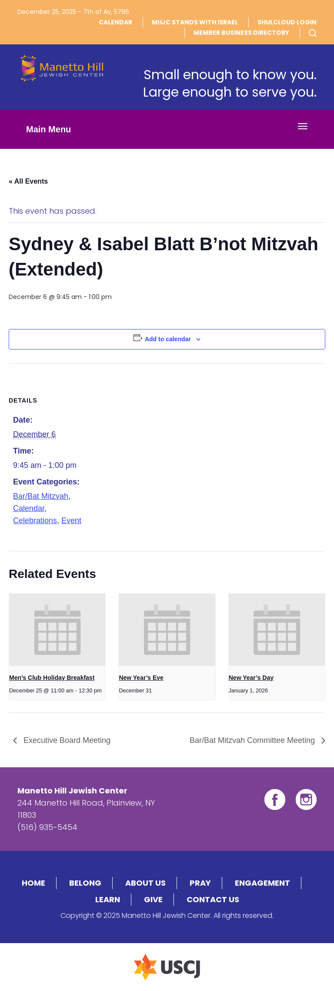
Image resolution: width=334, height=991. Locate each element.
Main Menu (48, 129)
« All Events (28, 181)
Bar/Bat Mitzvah (40, 496)
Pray (200, 882)
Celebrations (35, 520)
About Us (145, 882)
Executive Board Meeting (65, 740)
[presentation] (57, 630)
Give (153, 899)
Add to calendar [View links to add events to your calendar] (168, 339)
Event (71, 520)
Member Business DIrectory (241, 32)
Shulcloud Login (287, 22)
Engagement (262, 882)
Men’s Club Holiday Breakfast (51, 677)
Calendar (115, 22)
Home (33, 882)
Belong (85, 882)
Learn (107, 899)
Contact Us (213, 899)
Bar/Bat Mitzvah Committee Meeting (253, 740)
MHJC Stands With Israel (195, 22)
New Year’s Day (251, 677)
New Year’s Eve (141, 677)
